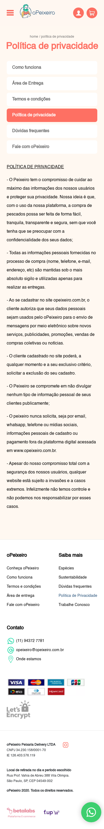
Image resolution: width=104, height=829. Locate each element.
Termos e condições (31, 99)
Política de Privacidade (78, 596)
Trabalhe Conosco (74, 605)
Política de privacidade (34, 115)
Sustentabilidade (73, 577)
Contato (15, 628)
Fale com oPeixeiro (30, 147)
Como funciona (26, 68)
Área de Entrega (27, 83)
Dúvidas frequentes (30, 131)
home (34, 36)
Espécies (66, 568)
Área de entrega (20, 596)
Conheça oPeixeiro (23, 568)
